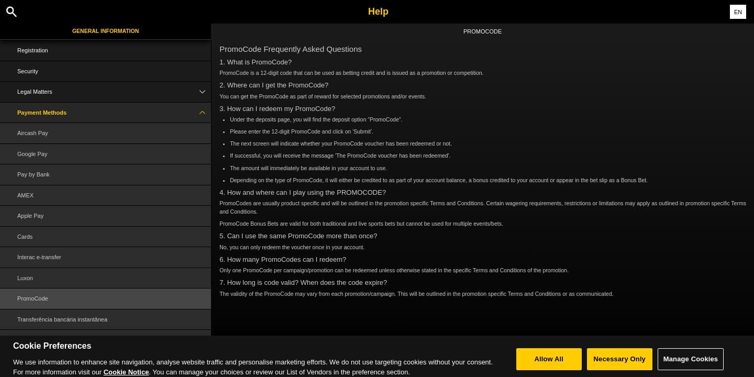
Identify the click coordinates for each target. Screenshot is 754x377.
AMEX (25, 195)
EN (738, 12)
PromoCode (32, 298)
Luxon (25, 278)
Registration (32, 50)
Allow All (549, 363)
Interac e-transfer (39, 257)
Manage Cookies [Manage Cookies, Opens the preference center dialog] (690, 363)
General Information (105, 31)
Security (27, 71)
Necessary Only (620, 363)
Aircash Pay (32, 133)
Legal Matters (114, 92)
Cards (24, 237)
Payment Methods (114, 113)
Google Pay (32, 154)
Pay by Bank (33, 174)
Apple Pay (30, 216)
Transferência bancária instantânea (62, 319)
